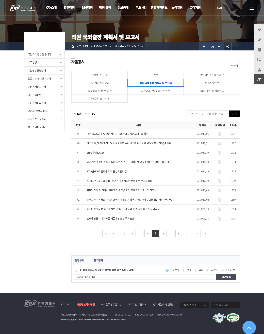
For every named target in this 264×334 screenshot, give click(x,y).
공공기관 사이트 (221, 305)
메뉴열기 (251, 6)
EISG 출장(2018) (95, 152)
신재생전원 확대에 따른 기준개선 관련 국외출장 (110, 218)
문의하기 (233, 65)
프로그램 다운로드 (137, 304)
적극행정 (32, 62)
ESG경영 (87, 7)
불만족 (214, 270)
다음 (197, 233)
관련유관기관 (189, 305)
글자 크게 (203, 46)
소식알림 (177, 7)
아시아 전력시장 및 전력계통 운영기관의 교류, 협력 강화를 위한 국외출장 (123, 209)
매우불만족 (230, 270)
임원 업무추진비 (99, 75)
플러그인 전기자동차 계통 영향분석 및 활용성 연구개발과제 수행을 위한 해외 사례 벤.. (129, 199)
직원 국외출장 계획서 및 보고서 (128, 46)
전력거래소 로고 (22, 8)
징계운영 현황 (212, 82)
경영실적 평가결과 (99, 98)
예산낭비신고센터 (37, 102)
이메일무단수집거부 (111, 304)
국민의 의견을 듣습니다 (39, 54)
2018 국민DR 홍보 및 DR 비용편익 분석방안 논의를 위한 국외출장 (119, 180)
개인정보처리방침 (86, 304)
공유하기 (228, 46)
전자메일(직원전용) (163, 304)
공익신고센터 (34, 94)
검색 (242, 7)
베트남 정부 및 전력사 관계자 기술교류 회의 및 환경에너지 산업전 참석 (122, 190)
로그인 (233, 7)
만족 (189, 270)
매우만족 (174, 270)
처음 (105, 233)
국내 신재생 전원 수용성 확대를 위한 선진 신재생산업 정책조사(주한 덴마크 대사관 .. (128, 162)
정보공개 (123, 7)
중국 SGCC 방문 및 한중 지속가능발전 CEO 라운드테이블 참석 (117, 133)
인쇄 (236, 46)
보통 (201, 270)
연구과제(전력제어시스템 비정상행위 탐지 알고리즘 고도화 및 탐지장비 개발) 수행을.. (129, 143)
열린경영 (69, 7)
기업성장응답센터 (37, 70)
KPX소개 (51, 7)
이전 (114, 233)
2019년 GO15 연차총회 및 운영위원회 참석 (108, 171)
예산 (155, 75)
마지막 (205, 233)
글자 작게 (220, 46)
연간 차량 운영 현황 (99, 82)
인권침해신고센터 (37, 86)
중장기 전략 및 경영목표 (212, 90)
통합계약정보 (159, 7)
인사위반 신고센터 (37, 119)
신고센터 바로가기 (37, 127)
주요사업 (141, 7)
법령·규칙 (105, 7)
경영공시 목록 (100, 46)
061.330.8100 (124, 314)
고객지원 (195, 7)
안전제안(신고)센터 (37, 111)
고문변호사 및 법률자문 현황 (155, 90)
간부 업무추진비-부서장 (212, 75)
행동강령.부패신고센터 (39, 78)
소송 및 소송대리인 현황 (100, 90)
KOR (220, 8)
